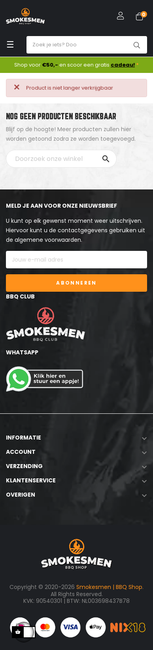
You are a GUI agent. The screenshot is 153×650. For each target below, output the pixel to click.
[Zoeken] (61, 159)
